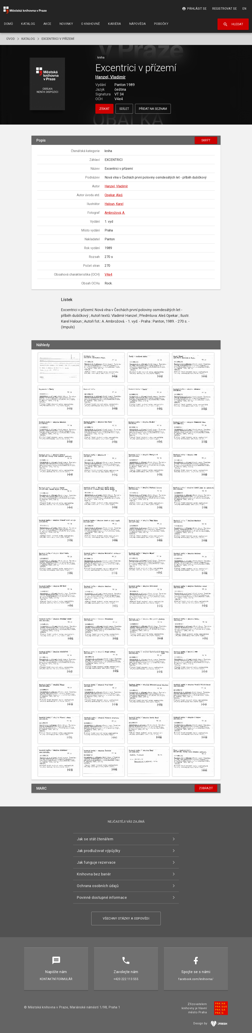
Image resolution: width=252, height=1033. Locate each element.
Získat (104, 109)
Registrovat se (224, 8)
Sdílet (124, 109)
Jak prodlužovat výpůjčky (98, 851)
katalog (28, 39)
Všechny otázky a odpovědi (126, 918)
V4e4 (108, 274)
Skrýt (205, 140)
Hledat (233, 24)
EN (244, 8)
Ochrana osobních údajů (98, 886)
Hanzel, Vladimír (110, 76)
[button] (47, 84)
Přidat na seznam (153, 109)
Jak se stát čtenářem (95, 839)
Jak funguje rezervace (96, 862)
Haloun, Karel (114, 204)
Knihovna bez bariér (94, 874)
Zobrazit (206, 788)
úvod (10, 39)
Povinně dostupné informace (102, 897)
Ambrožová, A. (115, 213)
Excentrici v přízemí (58, 39)
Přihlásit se (194, 8)
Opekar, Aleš (114, 195)
